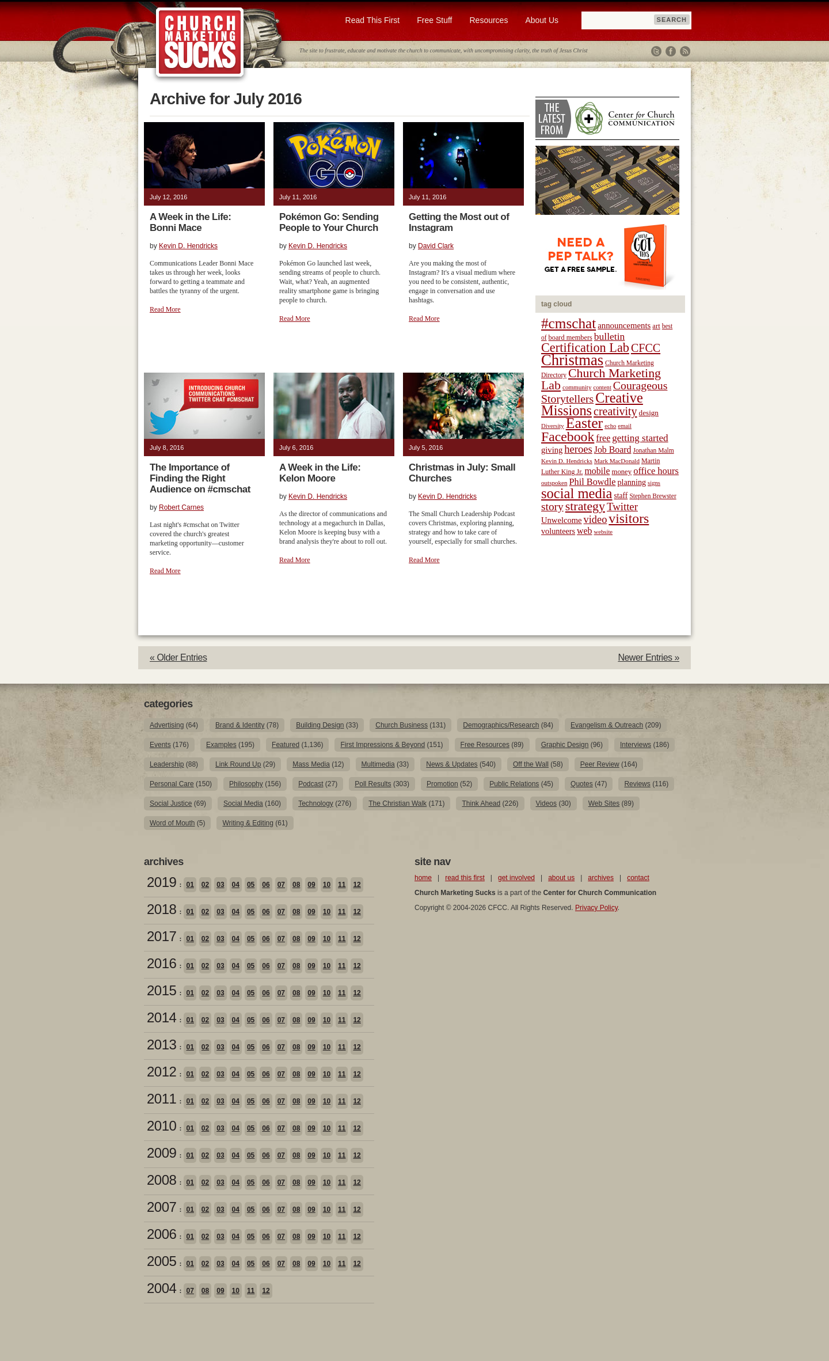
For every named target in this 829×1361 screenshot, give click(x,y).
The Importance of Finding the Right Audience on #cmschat (200, 478)
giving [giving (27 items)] (551, 449)
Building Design (320, 725)
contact (638, 878)
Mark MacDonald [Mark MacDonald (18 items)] (617, 460)
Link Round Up (238, 764)
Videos (546, 803)
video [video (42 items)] (595, 519)
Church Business (401, 725)
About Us (541, 20)
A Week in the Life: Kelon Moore (319, 473)
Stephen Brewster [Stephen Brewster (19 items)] (652, 495)
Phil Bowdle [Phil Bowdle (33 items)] (592, 482)
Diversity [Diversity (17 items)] (552, 426)
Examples (221, 745)
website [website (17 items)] (603, 532)
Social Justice (171, 803)
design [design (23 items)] (649, 412)
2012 (161, 1071)
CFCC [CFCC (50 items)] (645, 348)
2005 (161, 1261)
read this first (465, 878)
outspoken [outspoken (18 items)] (554, 482)
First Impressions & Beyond (382, 745)
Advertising (167, 725)
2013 (161, 1044)
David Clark (436, 246)
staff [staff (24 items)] (621, 495)
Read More (165, 309)
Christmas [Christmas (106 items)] (572, 360)
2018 (161, 909)
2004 (161, 1288)
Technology (315, 803)
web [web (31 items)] (584, 531)
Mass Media (311, 764)
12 (356, 885)
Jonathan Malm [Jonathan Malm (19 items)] (653, 450)
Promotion (442, 784)
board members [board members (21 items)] (570, 337)
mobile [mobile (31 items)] (597, 471)
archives (601, 878)
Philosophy (246, 784)
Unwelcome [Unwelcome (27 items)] (561, 520)
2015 (161, 990)
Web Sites (603, 803)
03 (220, 885)
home (423, 878)
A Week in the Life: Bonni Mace (190, 222)
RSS (685, 51)
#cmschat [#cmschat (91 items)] (568, 323)
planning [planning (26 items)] (631, 482)
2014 (161, 1017)
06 (265, 885)
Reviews (637, 784)
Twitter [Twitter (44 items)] (622, 507)
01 (189, 885)
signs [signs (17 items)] (654, 483)
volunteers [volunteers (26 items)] (558, 531)
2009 (161, 1153)
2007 (161, 1207)
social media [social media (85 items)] (577, 493)
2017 (161, 936)
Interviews (635, 745)
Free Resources (485, 745)
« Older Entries (178, 657)
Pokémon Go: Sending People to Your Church (329, 222)
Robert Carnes (181, 507)
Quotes (582, 784)
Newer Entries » (648, 657)
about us (561, 878)
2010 (161, 1125)
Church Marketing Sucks (200, 42)
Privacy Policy (596, 908)
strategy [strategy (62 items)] (585, 506)
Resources (488, 20)
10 (326, 885)
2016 (161, 963)
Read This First (372, 20)
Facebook (670, 51)
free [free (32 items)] (603, 438)
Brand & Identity (239, 725)
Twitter (656, 51)
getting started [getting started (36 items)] (640, 438)
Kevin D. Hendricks (188, 246)
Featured (285, 745)
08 (296, 885)
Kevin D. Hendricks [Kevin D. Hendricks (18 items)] (566, 460)
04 (235, 885)
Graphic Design (565, 745)
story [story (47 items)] (552, 507)
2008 (161, 1180)
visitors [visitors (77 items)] (629, 518)
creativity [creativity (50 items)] (615, 411)
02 (205, 885)
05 (250, 885)
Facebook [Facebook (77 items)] (567, 436)
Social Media (243, 803)
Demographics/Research (501, 725)
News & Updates (451, 764)
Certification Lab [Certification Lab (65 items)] (585, 347)
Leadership (167, 764)
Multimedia (378, 764)
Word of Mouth (172, 823)
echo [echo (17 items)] (610, 426)
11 (341, 885)
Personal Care (172, 784)
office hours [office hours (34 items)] (656, 470)
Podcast (310, 784)
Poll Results (373, 784)
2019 (161, 882)
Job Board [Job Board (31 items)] (613, 449)
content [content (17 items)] (602, 387)
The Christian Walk (397, 803)
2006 (161, 1234)
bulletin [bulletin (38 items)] (609, 336)
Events (160, 745)
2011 (161, 1098)
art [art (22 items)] (656, 326)
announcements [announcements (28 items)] (624, 325)
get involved (516, 878)
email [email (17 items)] (625, 426)
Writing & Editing (247, 823)
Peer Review (599, 764)
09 (311, 885)
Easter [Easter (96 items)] (584, 423)
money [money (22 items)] (621, 472)
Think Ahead (481, 803)
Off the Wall (531, 764)
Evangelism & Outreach (607, 725)
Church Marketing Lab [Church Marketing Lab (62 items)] (601, 379)
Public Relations (514, 784)
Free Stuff (434, 20)
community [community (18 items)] (576, 387)
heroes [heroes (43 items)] (578, 449)
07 (281, 885)
